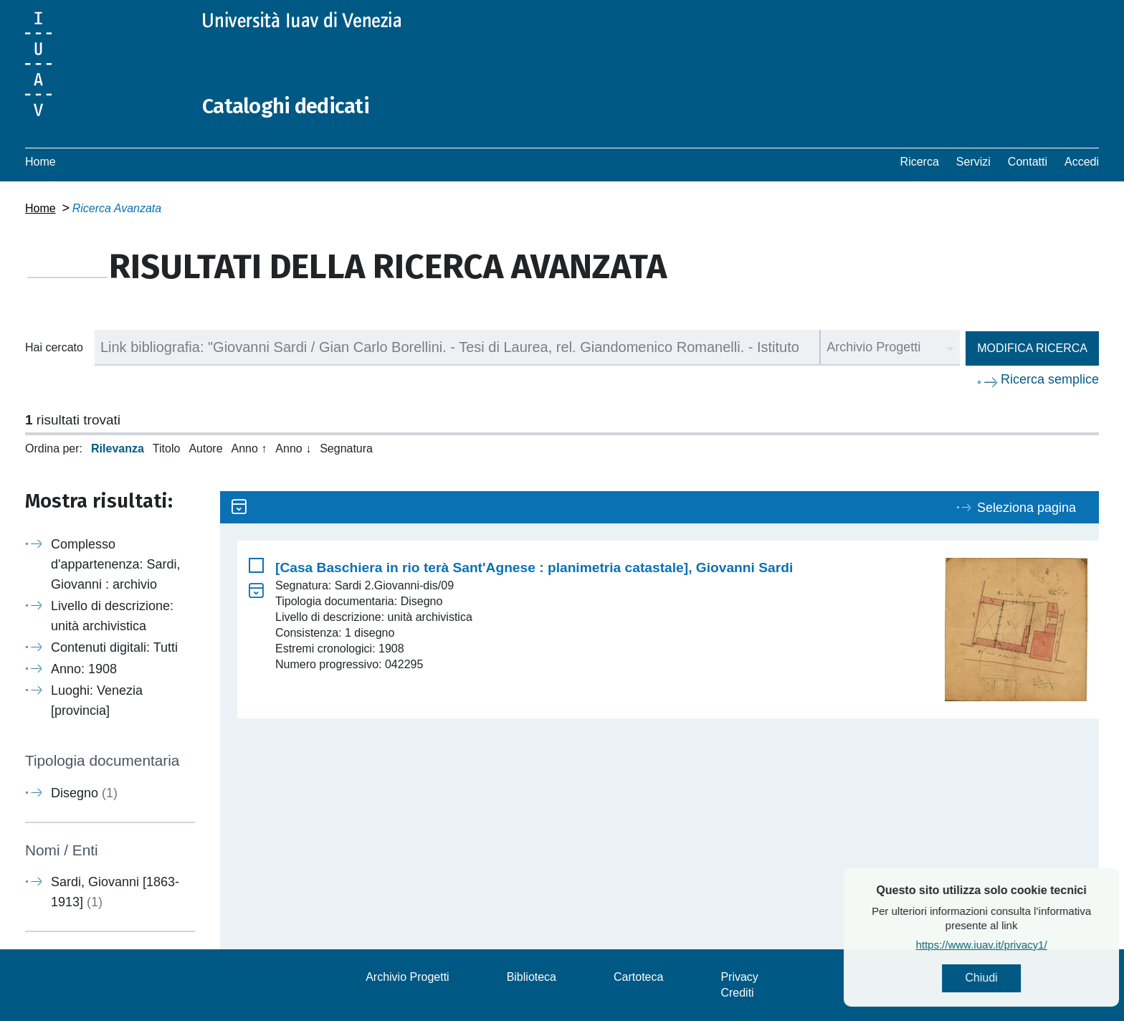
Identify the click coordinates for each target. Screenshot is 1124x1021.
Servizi (973, 162)
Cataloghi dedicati (288, 106)
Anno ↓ (293, 448)
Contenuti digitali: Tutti (114, 647)
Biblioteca (531, 977)
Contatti (1027, 162)
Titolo (167, 448)
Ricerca (919, 162)
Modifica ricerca (1032, 348)
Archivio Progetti (407, 977)
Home (40, 162)
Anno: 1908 (84, 669)
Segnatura (346, 448)
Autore (205, 448)
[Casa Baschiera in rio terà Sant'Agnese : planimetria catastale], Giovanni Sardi (534, 567)
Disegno (84, 793)
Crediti (736, 993)
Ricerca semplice (1050, 379)
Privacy (739, 977)
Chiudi (1010, 978)
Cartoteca (638, 977)
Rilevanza (117, 448)
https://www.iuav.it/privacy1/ (1010, 945)
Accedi (1082, 162)
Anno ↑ (249, 448)
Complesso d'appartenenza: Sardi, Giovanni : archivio (116, 564)
